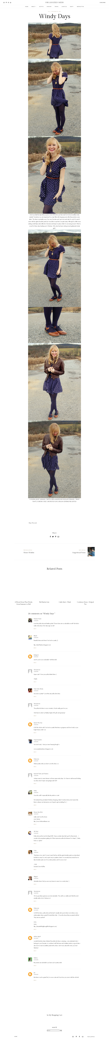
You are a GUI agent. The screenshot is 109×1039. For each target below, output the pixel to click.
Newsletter (80, 6)
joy (34, 972)
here (37, 713)
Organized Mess (54, 2)
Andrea (36, 958)
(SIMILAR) (42, 499)
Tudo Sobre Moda (38, 689)
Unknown (36, 759)
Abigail (36, 876)
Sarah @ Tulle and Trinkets (41, 773)
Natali (35, 635)
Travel (57, 6)
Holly (35, 790)
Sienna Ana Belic (38, 812)
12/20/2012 (36, 620)
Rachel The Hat (38, 723)
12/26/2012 (36, 974)
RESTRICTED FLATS (53, 501)
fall (49, 11)
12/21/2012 (36, 910)
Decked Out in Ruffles (39, 866)
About (33, 6)
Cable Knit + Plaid (65, 602)
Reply (35, 628)
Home (26, 6)
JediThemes (93, 1036)
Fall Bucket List (44, 602)
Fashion (49, 6)
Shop (71, 6)
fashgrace (36, 655)
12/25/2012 (36, 959)
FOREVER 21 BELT (42, 501)
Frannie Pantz (37, 618)
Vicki (35, 850)
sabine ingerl (37, 936)
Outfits (41, 6)
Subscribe (102, 2)
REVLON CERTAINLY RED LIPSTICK (67, 501)
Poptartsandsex (38, 739)
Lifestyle (64, 6)
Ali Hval (36, 831)
